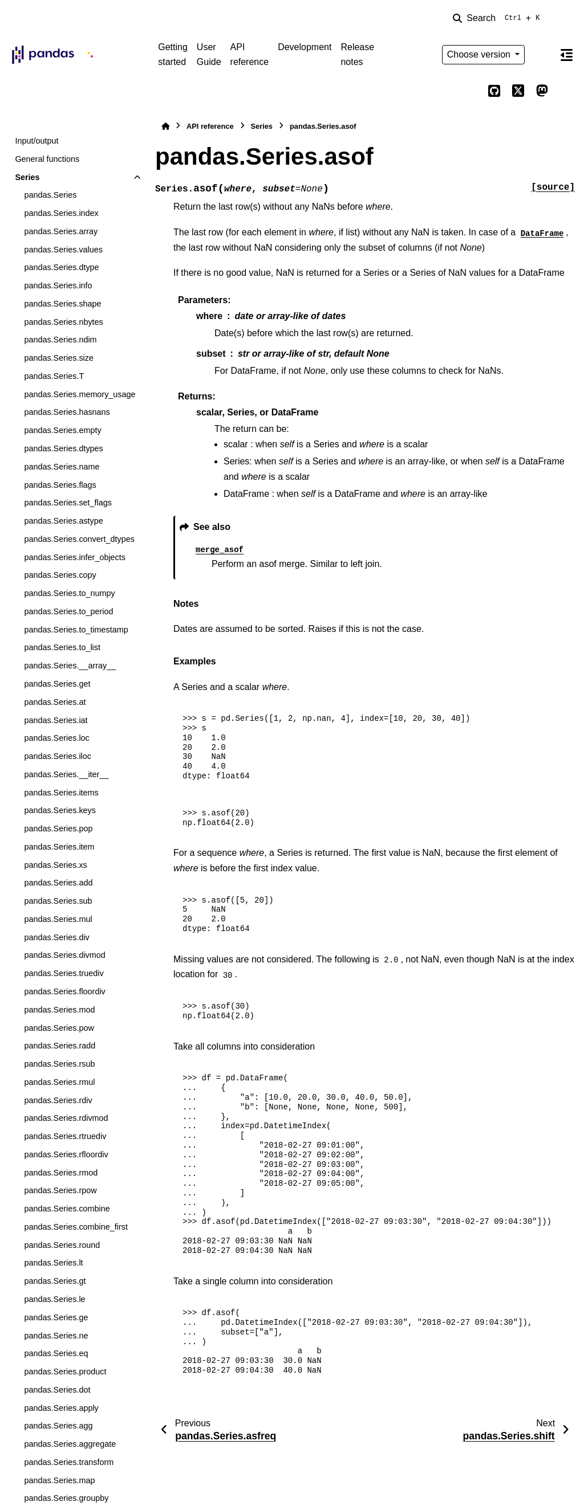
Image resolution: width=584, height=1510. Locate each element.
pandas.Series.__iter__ (66, 774)
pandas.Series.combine (67, 1208)
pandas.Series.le (54, 1299)
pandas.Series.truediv (63, 973)
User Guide (209, 54)
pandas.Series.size (59, 357)
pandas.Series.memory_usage (79, 394)
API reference (249, 54)
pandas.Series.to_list (62, 647)
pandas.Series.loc (56, 737)
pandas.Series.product (65, 1371)
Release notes (357, 54)
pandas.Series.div (56, 937)
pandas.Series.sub (58, 900)
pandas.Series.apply (61, 1408)
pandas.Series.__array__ (70, 665)
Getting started (173, 54)
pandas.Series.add (58, 882)
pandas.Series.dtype (61, 267)
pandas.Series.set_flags (68, 502)
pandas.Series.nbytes (63, 322)
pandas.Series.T (54, 376)
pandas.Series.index (61, 213)
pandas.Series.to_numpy (69, 593)
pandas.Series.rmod (61, 1172)
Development (304, 47)
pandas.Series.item (59, 846)
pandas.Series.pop (58, 828)
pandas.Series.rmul (59, 1082)
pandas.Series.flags (60, 484)
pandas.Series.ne (56, 1335)
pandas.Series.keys (60, 810)
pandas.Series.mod (59, 1009)
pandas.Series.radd (59, 1045)
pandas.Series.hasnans (67, 412)
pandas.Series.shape (62, 303)
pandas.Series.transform (68, 1462)
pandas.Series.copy (60, 574)
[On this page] (566, 54)
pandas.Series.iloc (57, 756)
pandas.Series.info (58, 285)
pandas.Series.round (62, 1245)
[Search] (498, 18)
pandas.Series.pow (59, 1027)
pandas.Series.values (63, 249)
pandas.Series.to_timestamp (76, 629)
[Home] (165, 126)
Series (27, 177)
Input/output (36, 140)
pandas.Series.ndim (60, 339)
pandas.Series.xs (55, 865)
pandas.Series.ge (56, 1317)
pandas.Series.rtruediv (65, 1136)
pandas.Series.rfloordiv (66, 1154)
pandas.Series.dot (57, 1389)
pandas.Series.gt (55, 1280)
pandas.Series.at (55, 702)
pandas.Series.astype (63, 520)
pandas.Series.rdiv (58, 1100)
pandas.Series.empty (62, 430)
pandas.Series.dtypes (63, 448)
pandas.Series (50, 194)
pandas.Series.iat (55, 720)
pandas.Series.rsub (59, 1063)
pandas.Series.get (57, 683)
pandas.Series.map (59, 1480)
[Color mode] (542, 54)
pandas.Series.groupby (66, 1498)
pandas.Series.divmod (64, 955)
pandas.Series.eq (56, 1353)
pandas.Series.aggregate (70, 1443)
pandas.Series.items (61, 792)
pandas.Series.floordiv (64, 991)
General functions (47, 159)
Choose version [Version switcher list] (480, 54)
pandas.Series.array (61, 231)
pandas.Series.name (61, 466)
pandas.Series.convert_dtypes (79, 539)
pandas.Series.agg (58, 1425)
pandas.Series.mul (58, 919)
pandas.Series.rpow (60, 1190)
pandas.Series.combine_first (76, 1226)
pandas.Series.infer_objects (74, 557)
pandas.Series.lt (53, 1262)
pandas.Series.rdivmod (66, 1118)
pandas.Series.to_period (68, 611)
